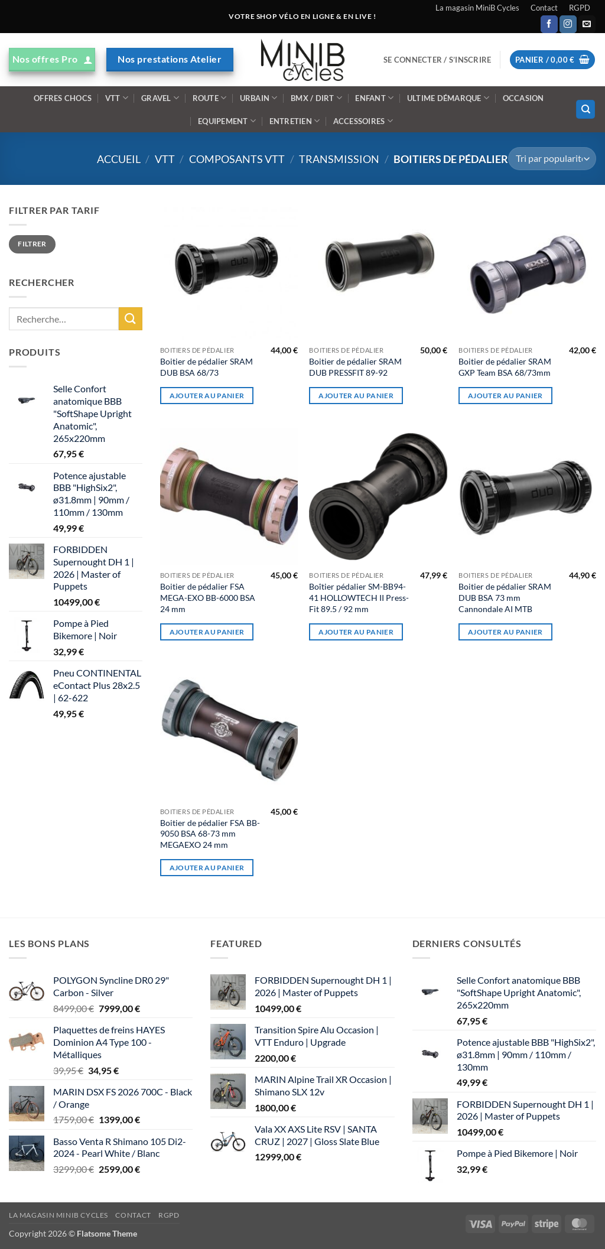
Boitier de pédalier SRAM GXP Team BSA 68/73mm (504, 367)
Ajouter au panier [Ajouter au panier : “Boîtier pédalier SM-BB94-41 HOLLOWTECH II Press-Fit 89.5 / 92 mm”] (355, 632)
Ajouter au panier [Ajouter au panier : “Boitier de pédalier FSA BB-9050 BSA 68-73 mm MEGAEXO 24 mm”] (207, 867)
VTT (116, 97)
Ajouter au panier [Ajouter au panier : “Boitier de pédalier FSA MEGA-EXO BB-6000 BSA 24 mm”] (207, 632)
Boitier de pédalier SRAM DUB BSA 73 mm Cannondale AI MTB (504, 597)
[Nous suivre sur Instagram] (568, 24)
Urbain (259, 97)
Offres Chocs (63, 98)
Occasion (523, 98)
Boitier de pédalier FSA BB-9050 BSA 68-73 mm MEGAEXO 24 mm (210, 834)
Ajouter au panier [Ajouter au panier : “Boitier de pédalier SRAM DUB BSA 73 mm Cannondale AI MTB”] (505, 632)
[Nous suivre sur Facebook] (549, 24)
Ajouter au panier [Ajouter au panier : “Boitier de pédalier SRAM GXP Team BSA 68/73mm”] (505, 395)
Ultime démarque (448, 97)
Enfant (374, 97)
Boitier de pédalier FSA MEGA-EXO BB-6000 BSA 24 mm (207, 597)
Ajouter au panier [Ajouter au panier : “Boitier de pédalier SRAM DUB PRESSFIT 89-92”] (355, 395)
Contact (544, 7)
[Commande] (552, 158)
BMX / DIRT (316, 97)
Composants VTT (237, 158)
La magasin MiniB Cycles (477, 7)
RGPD (579, 7)
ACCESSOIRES (363, 120)
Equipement (227, 120)
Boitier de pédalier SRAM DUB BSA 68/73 (206, 367)
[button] (437, 59)
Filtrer (32, 243)
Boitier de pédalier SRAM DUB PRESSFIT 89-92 (355, 367)
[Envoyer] (130, 318)
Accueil (119, 158)
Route (210, 97)
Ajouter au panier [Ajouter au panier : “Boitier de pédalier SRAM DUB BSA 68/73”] (207, 395)
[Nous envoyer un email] (587, 24)
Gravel (160, 97)
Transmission (339, 158)
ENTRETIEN (294, 120)
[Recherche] (585, 109)
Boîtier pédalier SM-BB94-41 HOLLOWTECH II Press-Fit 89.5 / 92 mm (359, 597)
